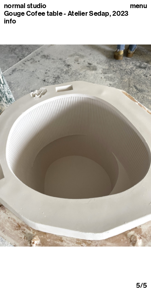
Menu (138, 6)
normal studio (25, 6)
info (10, 21)
